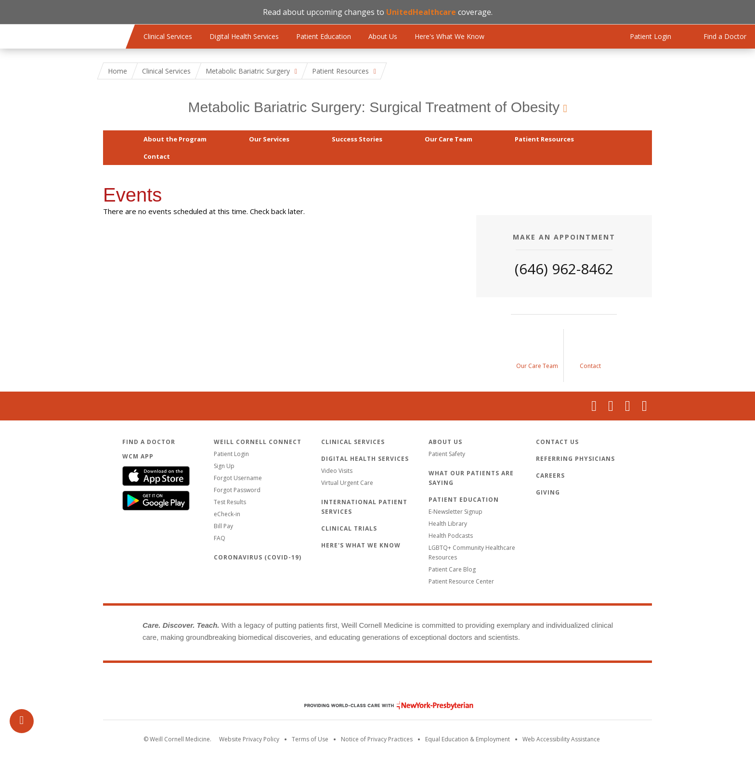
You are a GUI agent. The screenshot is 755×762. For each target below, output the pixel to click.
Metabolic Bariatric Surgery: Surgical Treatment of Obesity (374, 107)
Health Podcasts (451, 536)
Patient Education (323, 36)
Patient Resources (544, 139)
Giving (548, 492)
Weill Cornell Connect (257, 442)
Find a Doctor (148, 442)
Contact (156, 156)
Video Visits (336, 471)
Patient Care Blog (452, 569)
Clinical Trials (349, 528)
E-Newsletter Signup (455, 512)
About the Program (175, 139)
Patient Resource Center (461, 581)
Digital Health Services (244, 36)
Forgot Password (237, 490)
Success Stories (357, 139)
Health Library (448, 524)
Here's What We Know (449, 36)
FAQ (219, 538)
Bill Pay (223, 526)
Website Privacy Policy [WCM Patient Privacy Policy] (249, 739)
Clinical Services (167, 36)
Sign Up (224, 466)
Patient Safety (447, 454)
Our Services (269, 139)
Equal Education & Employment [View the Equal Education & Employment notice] (467, 739)
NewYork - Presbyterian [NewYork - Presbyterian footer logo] (381, 705)
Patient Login (231, 454)
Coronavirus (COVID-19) (257, 557)
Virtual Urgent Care (347, 483)
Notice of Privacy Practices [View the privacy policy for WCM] (377, 739)
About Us (382, 36)
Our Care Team (448, 139)
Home (117, 71)
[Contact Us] (590, 355)
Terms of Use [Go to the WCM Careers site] (310, 739)
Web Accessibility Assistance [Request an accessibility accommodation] (561, 739)
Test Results (230, 502)
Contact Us (557, 442)
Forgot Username (238, 478)
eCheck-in (227, 514)
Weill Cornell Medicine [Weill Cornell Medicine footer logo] (377, 685)
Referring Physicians (575, 459)
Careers (550, 475)
